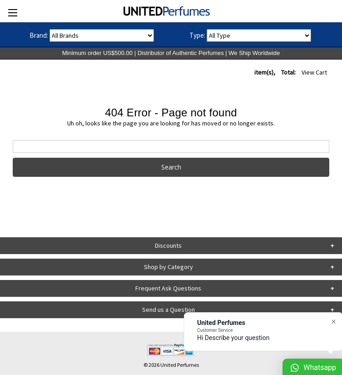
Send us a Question (168, 309)
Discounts (168, 245)
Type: (197, 35)
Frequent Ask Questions (168, 288)
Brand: (39, 35)
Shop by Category (168, 267)
